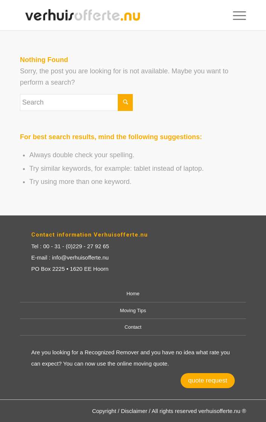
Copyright (104, 411)
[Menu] (235, 15)
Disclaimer (134, 411)
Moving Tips (133, 310)
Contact (133, 327)
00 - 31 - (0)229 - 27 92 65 (76, 246)
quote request (207, 380)
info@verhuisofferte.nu (80, 257)
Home (133, 293)
